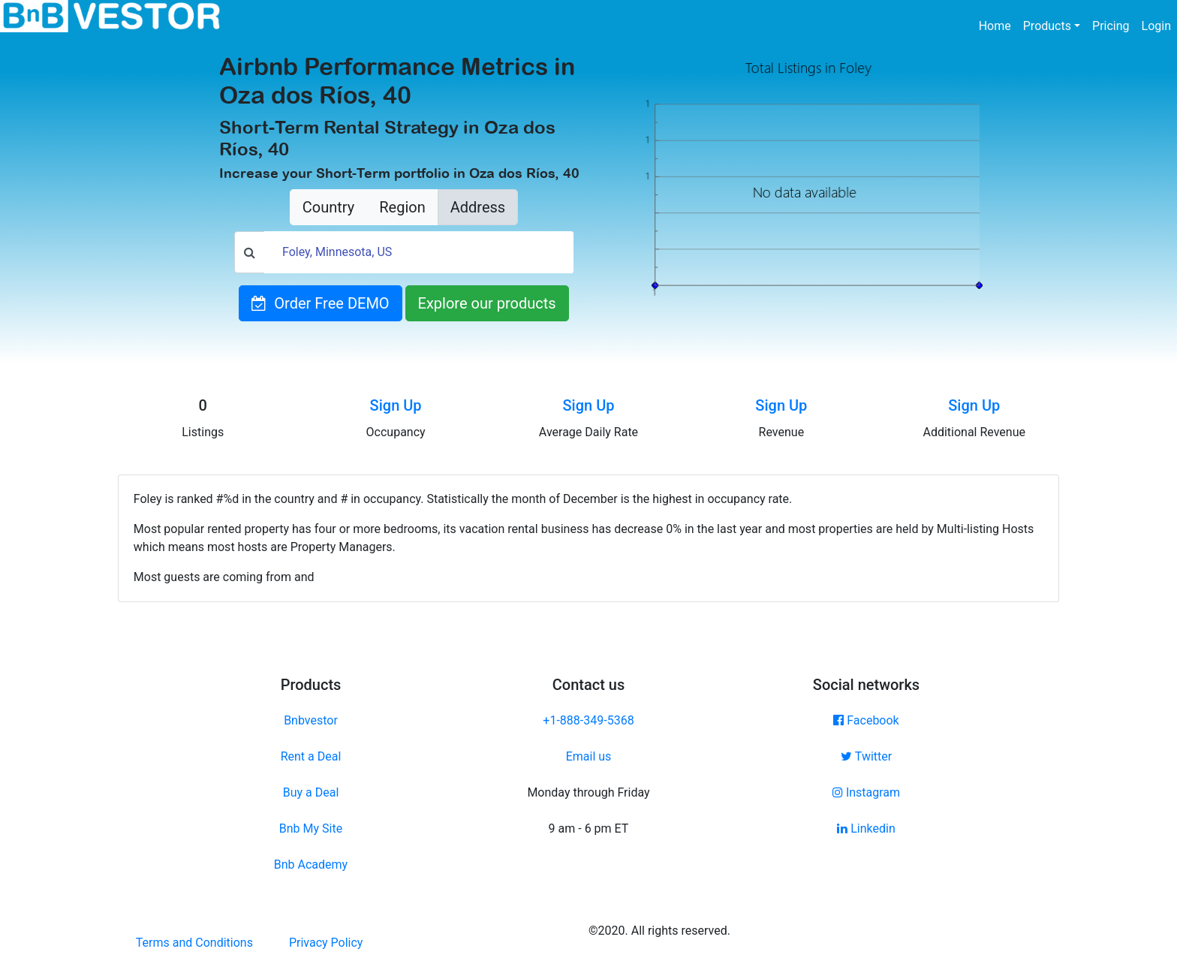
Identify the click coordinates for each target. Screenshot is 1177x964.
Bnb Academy (311, 864)
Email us (589, 756)
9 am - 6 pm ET (589, 828)
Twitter (866, 756)
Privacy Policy (326, 942)
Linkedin (866, 828)
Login (1156, 26)
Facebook (866, 720)
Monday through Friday (588, 792)
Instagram (866, 792)
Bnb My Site (310, 828)
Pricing (1111, 26)
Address (477, 207)
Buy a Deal (311, 792)
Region (402, 207)
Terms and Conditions (194, 942)
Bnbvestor (311, 720)
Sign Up (396, 405)
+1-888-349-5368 (588, 720)
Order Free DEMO (320, 303)
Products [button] (1047, 26)
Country (328, 207)
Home (998, 25)
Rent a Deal (311, 756)
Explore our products (487, 303)
